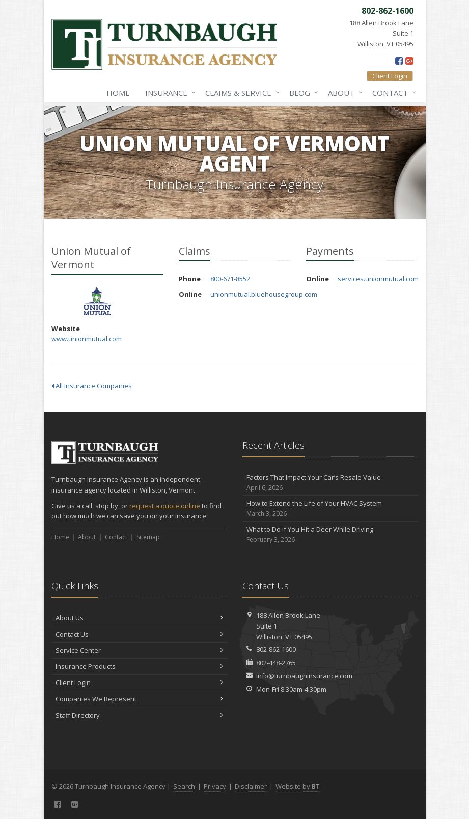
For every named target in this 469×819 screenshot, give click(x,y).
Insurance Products (139, 666)
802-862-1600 (276, 649)
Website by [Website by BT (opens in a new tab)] (297, 786)
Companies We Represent (139, 698)
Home (118, 93)
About (343, 92)
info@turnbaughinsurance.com (304, 675)
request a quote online (164, 505)
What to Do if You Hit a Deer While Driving (330, 534)
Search (184, 786)
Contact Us (139, 634)
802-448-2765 (276, 662)
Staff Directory (139, 715)
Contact (392, 92)
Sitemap (148, 537)
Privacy (215, 786)
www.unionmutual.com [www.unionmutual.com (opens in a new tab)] (86, 338)
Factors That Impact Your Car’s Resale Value (330, 483)
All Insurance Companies (91, 385)
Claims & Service (240, 92)
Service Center (139, 650)
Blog (301, 92)
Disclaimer (251, 786)
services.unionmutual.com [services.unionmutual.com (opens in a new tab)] (378, 278)
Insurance (168, 92)
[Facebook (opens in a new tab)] (399, 60)
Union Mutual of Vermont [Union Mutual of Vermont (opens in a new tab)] (97, 301)
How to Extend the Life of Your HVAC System (330, 508)
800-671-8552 (230, 278)
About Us (139, 617)
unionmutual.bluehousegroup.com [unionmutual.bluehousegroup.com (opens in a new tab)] (263, 294)
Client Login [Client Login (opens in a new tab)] (389, 75)
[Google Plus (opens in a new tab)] (409, 60)
